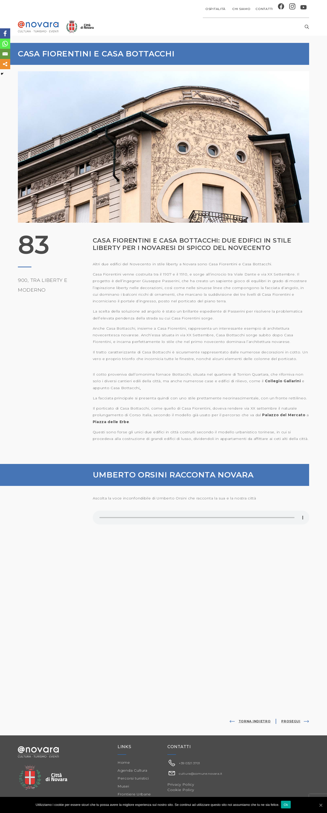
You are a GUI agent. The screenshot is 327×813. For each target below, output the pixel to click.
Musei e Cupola (243, 27)
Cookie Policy (180, 789)
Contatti (264, 9)
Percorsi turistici (133, 778)
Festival (215, 27)
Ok (286, 805)
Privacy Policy (180, 784)
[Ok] (320, 805)
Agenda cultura (145, 27)
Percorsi (273, 27)
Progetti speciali (184, 27)
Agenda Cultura (132, 770)
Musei (123, 786)
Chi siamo (241, 9)
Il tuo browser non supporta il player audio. (201, 517)
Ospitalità (216, 9)
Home (117, 27)
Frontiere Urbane (134, 794)
